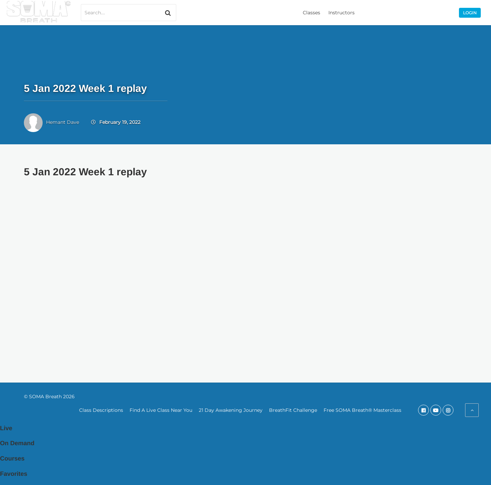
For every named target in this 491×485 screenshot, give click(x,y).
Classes (311, 13)
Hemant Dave (62, 122)
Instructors (341, 13)
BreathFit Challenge (293, 410)
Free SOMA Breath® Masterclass (362, 410)
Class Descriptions (101, 410)
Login (470, 12)
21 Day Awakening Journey (231, 410)
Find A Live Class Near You (161, 410)
